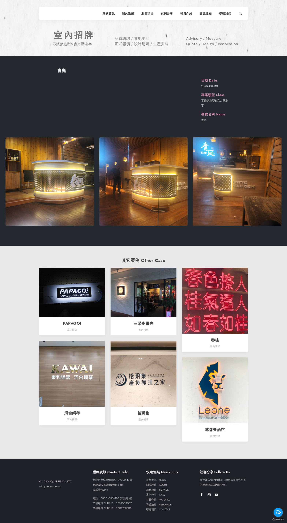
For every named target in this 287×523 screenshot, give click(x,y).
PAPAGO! (72, 323)
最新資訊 (108, 14)
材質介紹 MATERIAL (158, 499)
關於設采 (128, 14)
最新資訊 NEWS (156, 479)
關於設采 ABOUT (156, 484)
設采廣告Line (100, 489)
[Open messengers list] (278, 512)
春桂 (215, 340)
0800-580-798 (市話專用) (116, 498)
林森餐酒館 (215, 429)
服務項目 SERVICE (157, 489)
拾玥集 (144, 413)
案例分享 (167, 14)
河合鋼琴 (72, 413)
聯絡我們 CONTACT (158, 509)
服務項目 (147, 14)
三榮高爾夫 (143, 323)
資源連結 (206, 14)
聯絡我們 (225, 14)
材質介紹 (186, 14)
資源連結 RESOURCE (159, 504)
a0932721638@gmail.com (108, 484)
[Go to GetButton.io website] (278, 519)
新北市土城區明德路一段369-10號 (112, 479)
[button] (240, 13)
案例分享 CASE (155, 494)
